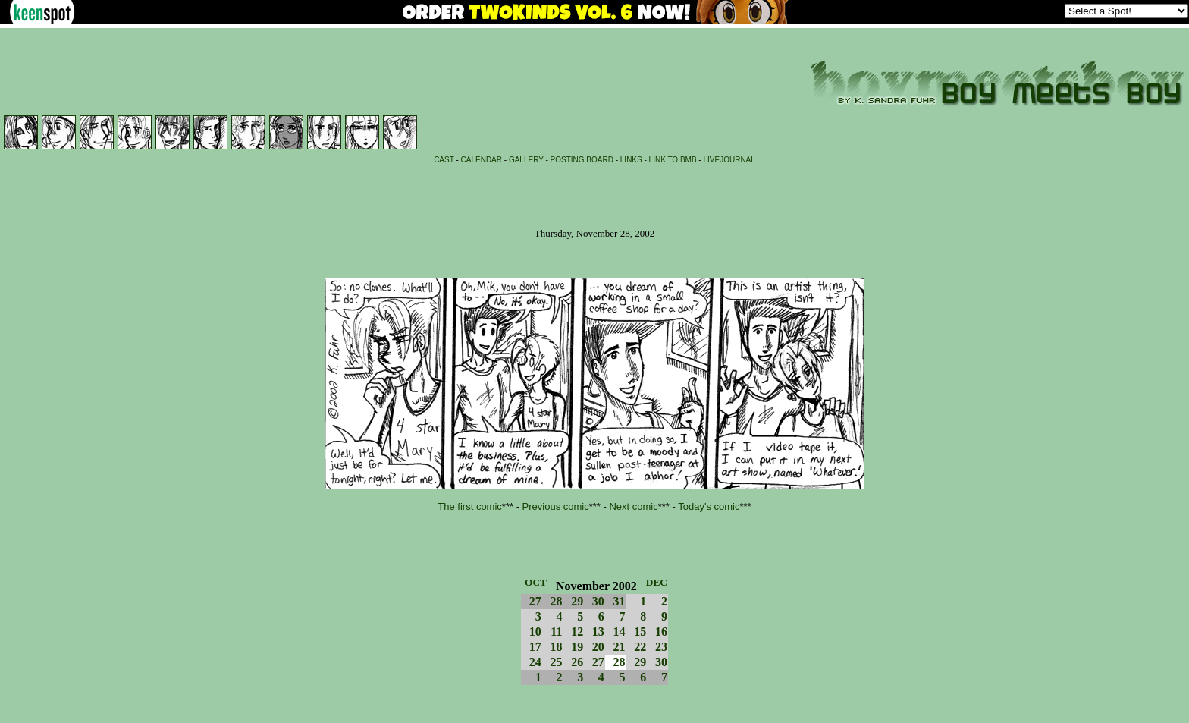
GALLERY (526, 160)
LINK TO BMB (673, 160)
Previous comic (555, 506)
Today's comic (708, 506)
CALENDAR (481, 160)
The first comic (470, 506)
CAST (444, 160)
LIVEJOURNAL (728, 160)
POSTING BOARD (582, 160)
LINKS (631, 160)
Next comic (633, 506)
